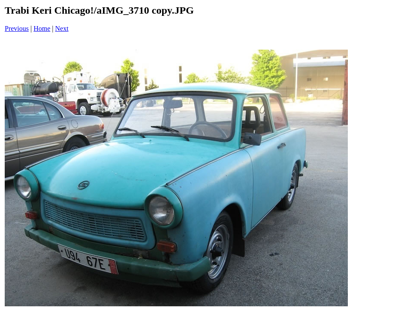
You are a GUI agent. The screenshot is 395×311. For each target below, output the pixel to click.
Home (41, 28)
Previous (17, 28)
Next (62, 28)
